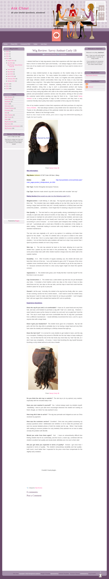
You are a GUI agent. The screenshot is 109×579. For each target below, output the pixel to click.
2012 (7, 83)
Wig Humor (8, 124)
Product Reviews (9, 108)
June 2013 (10, 69)
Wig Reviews (8, 128)
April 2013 (10, 74)
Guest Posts (8, 99)
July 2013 (10, 63)
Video (6, 119)
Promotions (8, 110)
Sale (6, 112)
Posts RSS (14, 44)
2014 (7, 56)
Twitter (35, 44)
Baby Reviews (9, 97)
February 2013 (11, 78)
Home (5, 44)
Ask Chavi (20, 8)
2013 (7, 58)
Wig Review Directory (92, 75)
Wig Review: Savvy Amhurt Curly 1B (54, 50)
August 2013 (10, 60)
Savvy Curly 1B (54, 168)
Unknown (90, 87)
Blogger (17, 220)
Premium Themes (75, 573)
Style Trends (8, 117)
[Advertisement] (13, 182)
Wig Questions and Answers (12, 126)
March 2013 (10, 76)
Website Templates (64, 573)
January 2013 (11, 81)
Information (8, 106)
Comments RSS (25, 44)
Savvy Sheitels (31, 108)
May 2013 (10, 71)
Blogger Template (45, 573)
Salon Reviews (9, 115)
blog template (92, 573)
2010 (7, 88)
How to (7, 103)
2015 (7, 54)
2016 (7, 51)
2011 (7, 86)
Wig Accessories (9, 121)
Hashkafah (8, 101)
